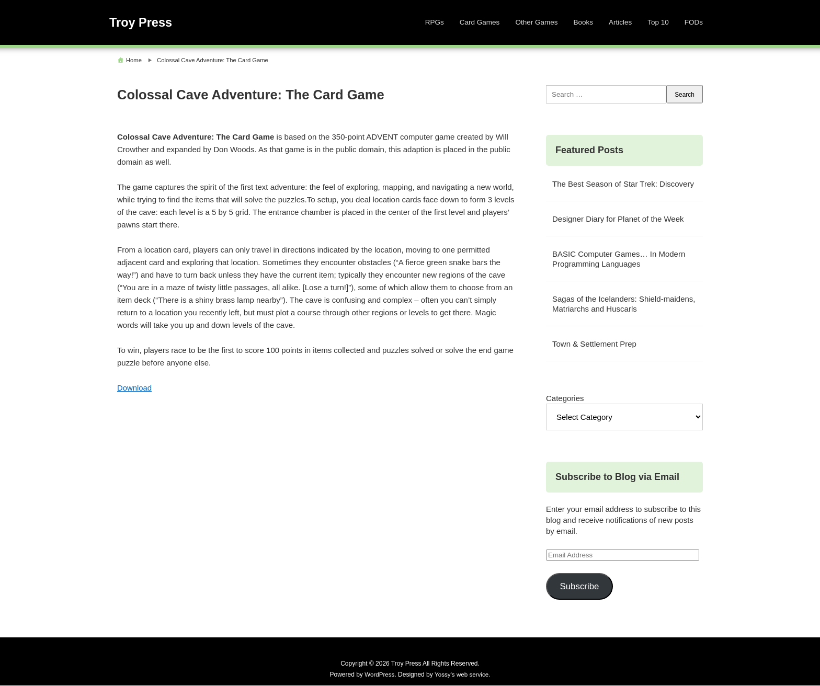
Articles (620, 22)
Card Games (480, 22)
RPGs (434, 22)
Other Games (536, 22)
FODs (694, 22)
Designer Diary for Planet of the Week (618, 219)
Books (583, 22)
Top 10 (658, 22)
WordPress (378, 675)
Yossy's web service (462, 675)
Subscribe (579, 586)
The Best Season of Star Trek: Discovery (623, 184)
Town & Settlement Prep (594, 344)
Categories (565, 398)
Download (134, 388)
